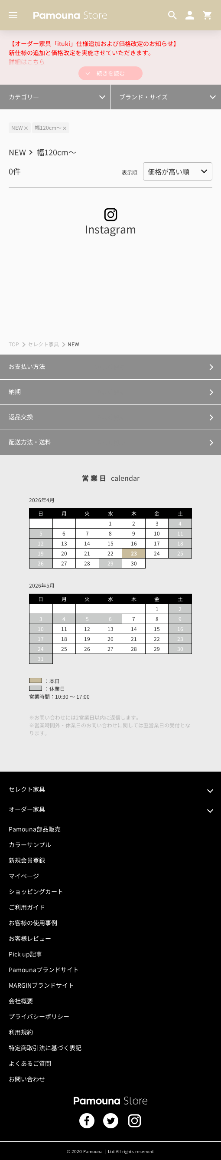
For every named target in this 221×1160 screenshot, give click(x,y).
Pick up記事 (25, 954)
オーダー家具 (27, 809)
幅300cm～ (26, 91)
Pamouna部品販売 (35, 829)
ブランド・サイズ (143, 96)
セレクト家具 (43, 344)
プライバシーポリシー (39, 1016)
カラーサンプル (30, 844)
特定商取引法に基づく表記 (45, 1047)
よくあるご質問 (30, 1063)
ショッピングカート (36, 891)
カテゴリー (24, 96)
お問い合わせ (27, 1079)
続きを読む (111, 73)
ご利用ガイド (27, 907)
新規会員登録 (27, 860)
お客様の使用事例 (33, 922)
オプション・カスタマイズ (44, 91)
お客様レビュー (30, 938)
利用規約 (21, 1032)
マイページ (24, 875)
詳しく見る (110, 366)
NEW (17, 127)
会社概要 (21, 1000)
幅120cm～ (48, 127)
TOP (14, 344)
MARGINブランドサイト (41, 985)
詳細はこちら (27, 61)
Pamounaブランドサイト (44, 969)
